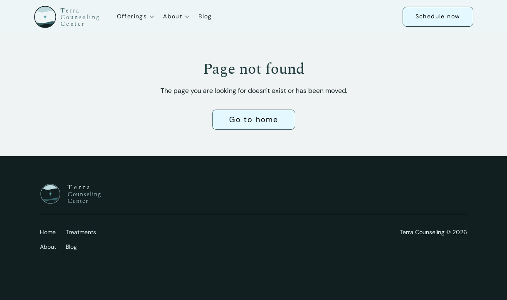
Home (48, 232)
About (48, 246)
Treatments (81, 232)
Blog (205, 16)
